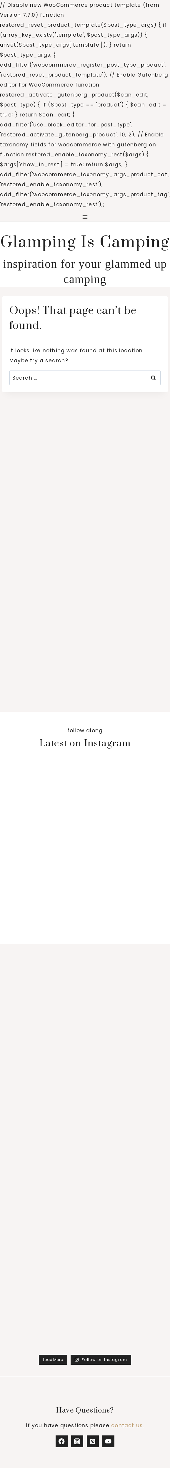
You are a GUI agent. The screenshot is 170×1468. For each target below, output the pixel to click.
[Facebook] (62, 1441)
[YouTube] (108, 1441)
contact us (127, 1425)
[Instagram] (77, 1441)
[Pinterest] (93, 1441)
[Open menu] (85, 216)
